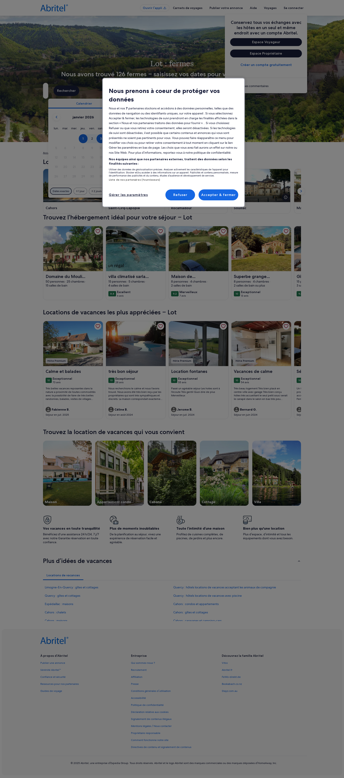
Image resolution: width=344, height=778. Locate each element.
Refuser (180, 195)
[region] (173, 142)
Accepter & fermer (218, 195)
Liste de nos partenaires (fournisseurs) (134, 179)
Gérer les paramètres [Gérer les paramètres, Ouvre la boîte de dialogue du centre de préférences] (128, 195)
